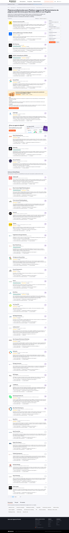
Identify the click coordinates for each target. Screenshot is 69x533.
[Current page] (18, 496)
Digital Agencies (13, 7)
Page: (15, 496)
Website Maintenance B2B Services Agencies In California (44, 7)
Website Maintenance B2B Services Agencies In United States (26, 7)
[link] (29, 1)
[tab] (10, 502)
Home (8, 7)
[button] (55, 1)
